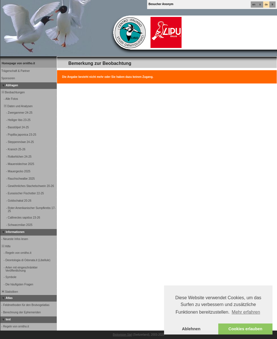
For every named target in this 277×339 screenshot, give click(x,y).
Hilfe (6, 246)
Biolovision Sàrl (122, 334)
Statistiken (9, 291)
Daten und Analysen (16, 106)
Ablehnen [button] (191, 329)
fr (272, 4)
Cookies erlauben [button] (245, 329)
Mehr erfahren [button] (246, 312)
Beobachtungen (13, 92)
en (253, 4)
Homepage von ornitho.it (18, 63)
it (260, 4)
